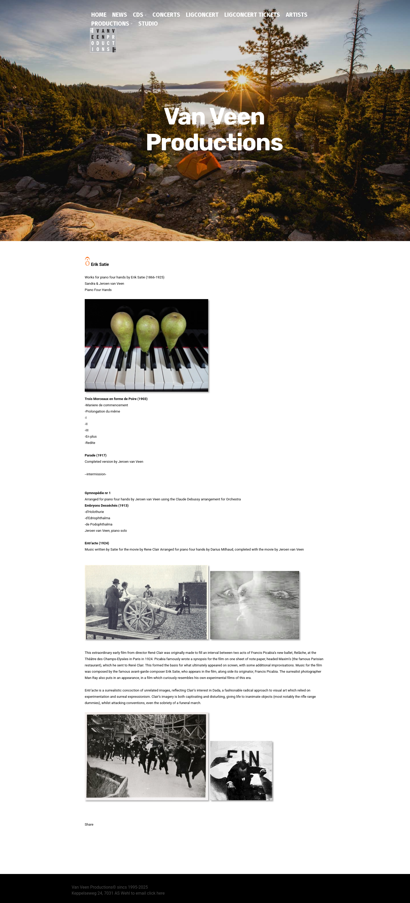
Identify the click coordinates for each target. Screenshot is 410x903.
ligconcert (202, 14)
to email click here (148, 892)
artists (297, 14)
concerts (166, 14)
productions (110, 23)
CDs (138, 14)
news (119, 14)
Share (89, 824)
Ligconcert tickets (252, 14)
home (98, 14)
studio (148, 23)
